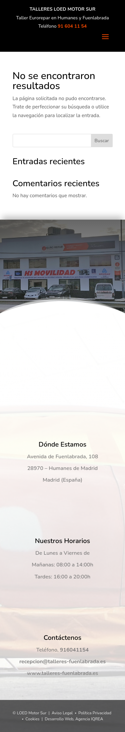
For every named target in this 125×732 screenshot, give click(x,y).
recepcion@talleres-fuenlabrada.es (62, 661)
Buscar (101, 141)
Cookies (32, 719)
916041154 (74, 650)
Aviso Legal (62, 713)
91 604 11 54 (72, 26)
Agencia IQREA (89, 719)
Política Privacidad (94, 713)
